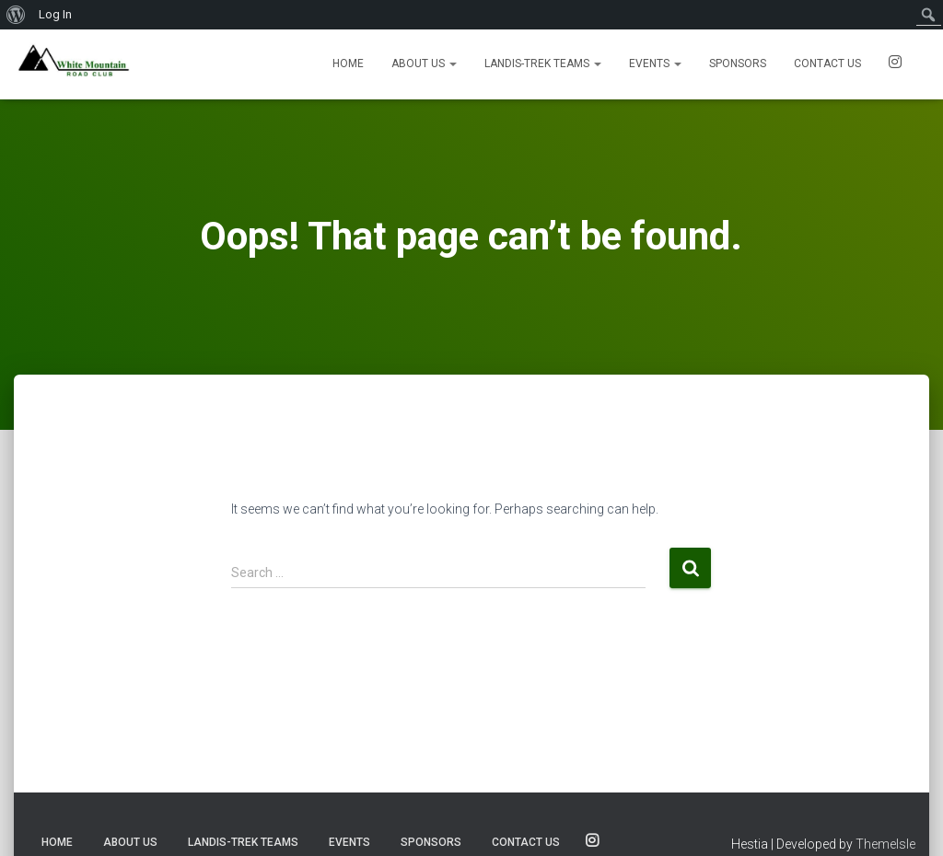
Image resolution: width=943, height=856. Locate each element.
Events (655, 63)
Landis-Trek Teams (542, 63)
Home (348, 63)
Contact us (827, 63)
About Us (424, 63)
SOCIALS (895, 64)
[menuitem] (16, 14)
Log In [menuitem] (55, 14)
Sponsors (737, 63)
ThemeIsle (885, 844)
